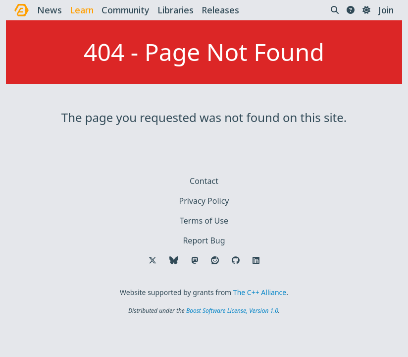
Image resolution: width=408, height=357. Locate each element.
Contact (204, 181)
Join (386, 10)
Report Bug (204, 240)
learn (82, 10)
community (126, 10)
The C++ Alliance (259, 292)
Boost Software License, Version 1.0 (232, 310)
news (49, 10)
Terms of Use (204, 220)
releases (220, 10)
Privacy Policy (204, 200)
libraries (175, 10)
